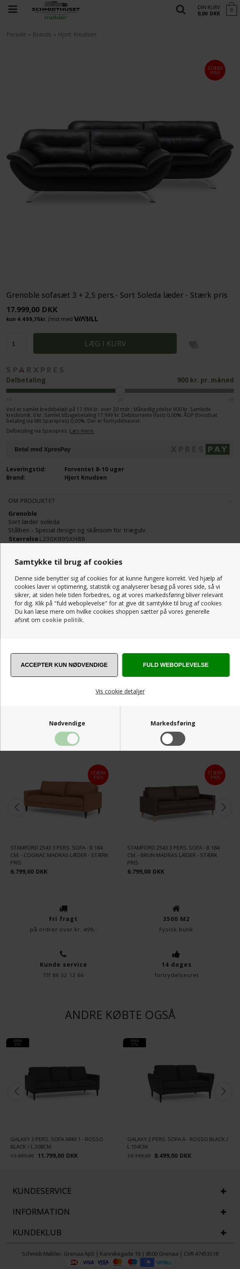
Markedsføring (173, 723)
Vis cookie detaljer (120, 691)
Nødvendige (67, 723)
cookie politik (62, 620)
